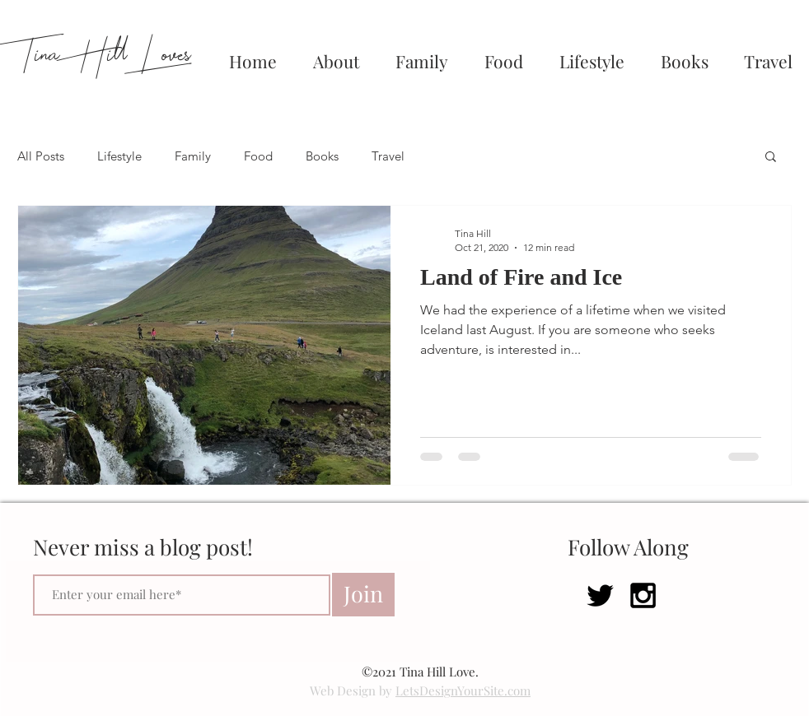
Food (258, 156)
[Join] (363, 594)
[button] (771, 157)
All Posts (40, 156)
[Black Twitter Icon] (600, 595)
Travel (388, 156)
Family (193, 156)
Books (322, 156)
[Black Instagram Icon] (643, 595)
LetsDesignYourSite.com (463, 690)
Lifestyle (119, 156)
